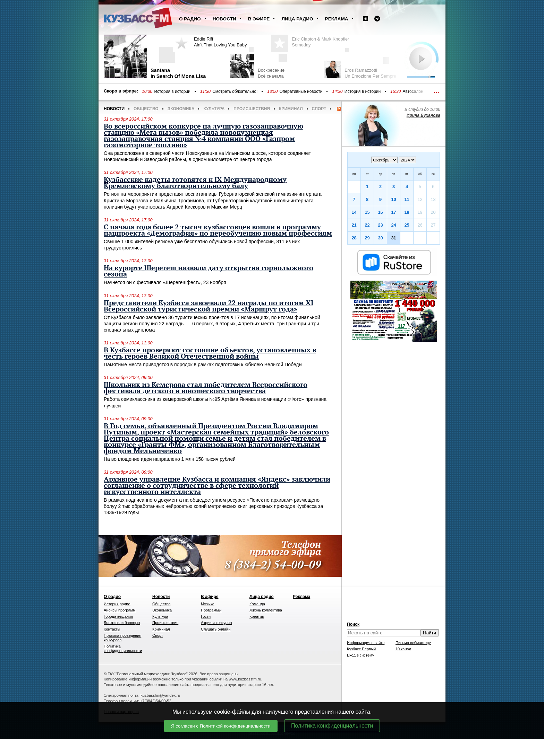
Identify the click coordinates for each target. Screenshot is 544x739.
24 (393, 225)
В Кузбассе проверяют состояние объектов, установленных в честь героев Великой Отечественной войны (210, 353)
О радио (190, 18)
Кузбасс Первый (361, 649)
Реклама (336, 18)
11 (406, 199)
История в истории (172, 91)
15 (367, 212)
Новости (224, 18)
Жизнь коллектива (265, 610)
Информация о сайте (365, 643)
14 (353, 212)
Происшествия (251, 108)
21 (353, 225)
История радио (117, 604)
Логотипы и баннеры (122, 623)
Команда (257, 604)
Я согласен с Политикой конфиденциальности (221, 726)
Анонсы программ (120, 610)
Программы (211, 610)
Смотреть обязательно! (234, 91)
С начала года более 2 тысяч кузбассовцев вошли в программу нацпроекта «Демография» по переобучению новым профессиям (218, 230)
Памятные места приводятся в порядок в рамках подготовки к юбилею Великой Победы (203, 364)
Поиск (353, 624)
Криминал (291, 108)
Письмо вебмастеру (413, 643)
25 (406, 225)
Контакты (112, 629)
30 (380, 237)
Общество (146, 108)
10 (393, 199)
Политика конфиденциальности (332, 726)
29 (367, 237)
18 (406, 212)
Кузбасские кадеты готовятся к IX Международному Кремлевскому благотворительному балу (195, 183)
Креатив (256, 616)
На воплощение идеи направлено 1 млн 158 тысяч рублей (170, 459)
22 (367, 225)
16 (380, 212)
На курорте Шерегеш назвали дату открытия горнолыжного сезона (208, 271)
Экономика (181, 108)
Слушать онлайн (215, 629)
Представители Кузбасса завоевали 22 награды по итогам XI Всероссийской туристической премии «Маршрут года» (208, 306)
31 (393, 237)
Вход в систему (360, 655)
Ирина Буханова (423, 115)
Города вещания (118, 616)
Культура (213, 108)
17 (393, 212)
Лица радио (297, 18)
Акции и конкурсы (216, 623)
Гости (206, 616)
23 (380, 225)
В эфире (259, 18)
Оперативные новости (301, 91)
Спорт (319, 108)
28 (353, 237)
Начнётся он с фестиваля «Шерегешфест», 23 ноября (165, 282)
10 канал (403, 649)
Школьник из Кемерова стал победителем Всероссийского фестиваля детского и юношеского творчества (205, 388)
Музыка (207, 604)
